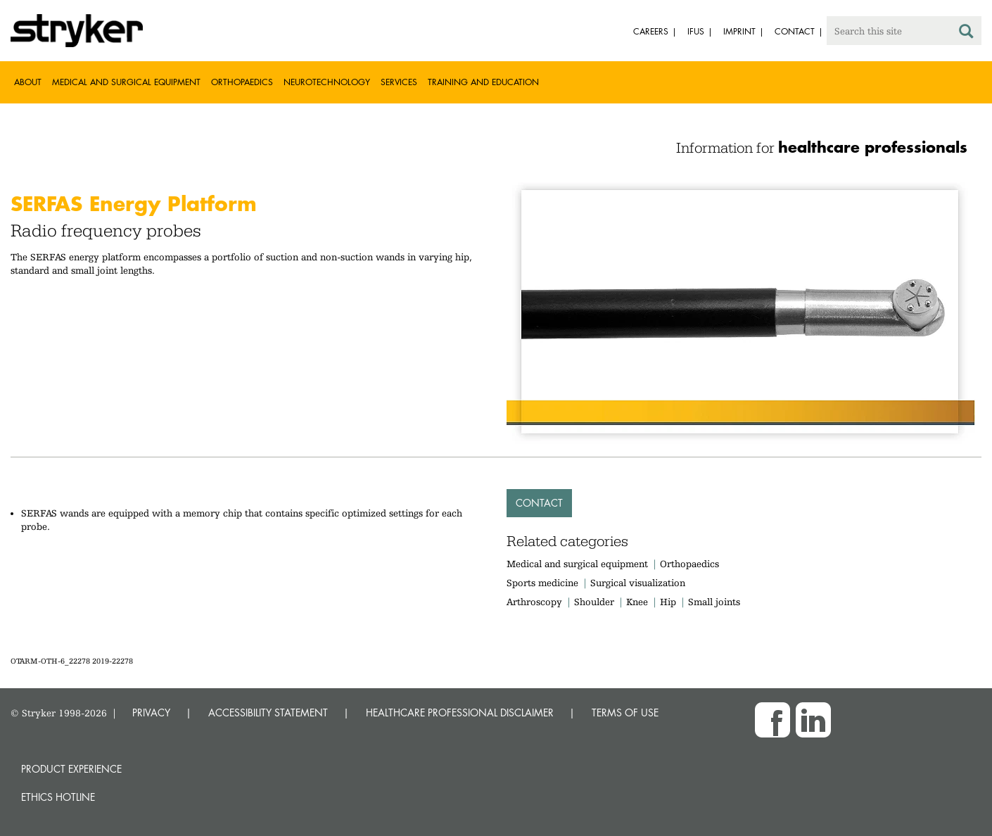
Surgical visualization (637, 582)
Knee (637, 601)
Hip (668, 601)
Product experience (71, 768)
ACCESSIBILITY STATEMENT (268, 712)
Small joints (714, 601)
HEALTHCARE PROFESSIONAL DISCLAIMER (460, 712)
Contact (539, 502)
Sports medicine (542, 582)
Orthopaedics (242, 82)
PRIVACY (151, 712)
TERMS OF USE (625, 712)
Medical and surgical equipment (579, 563)
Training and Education (483, 82)
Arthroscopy (534, 601)
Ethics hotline (58, 797)
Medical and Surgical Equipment (126, 82)
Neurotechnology (327, 82)
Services (399, 82)
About (28, 82)
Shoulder (594, 601)
